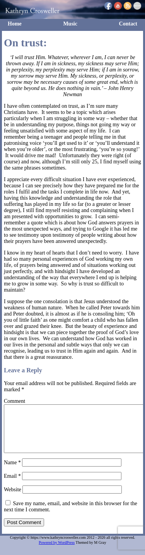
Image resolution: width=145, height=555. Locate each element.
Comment (14, 401)
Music (70, 24)
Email (12, 485)
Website (12, 499)
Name (12, 472)
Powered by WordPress (57, 552)
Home (15, 24)
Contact (128, 24)
